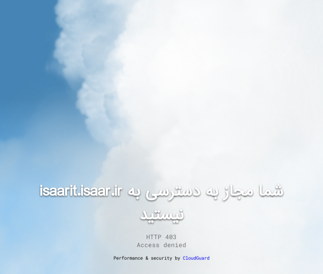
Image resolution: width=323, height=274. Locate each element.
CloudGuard (196, 258)
